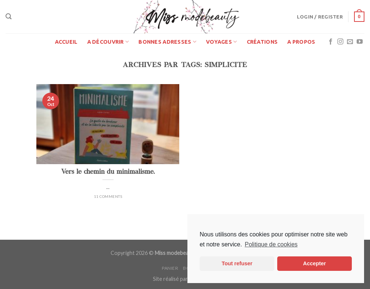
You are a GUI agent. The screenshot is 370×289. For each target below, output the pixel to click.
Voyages (221, 41)
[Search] (9, 16)
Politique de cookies (271, 244)
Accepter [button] (314, 263)
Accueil (66, 42)
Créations (262, 42)
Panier (170, 268)
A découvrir (108, 41)
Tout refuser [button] (237, 263)
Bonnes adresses (167, 41)
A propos (301, 42)
